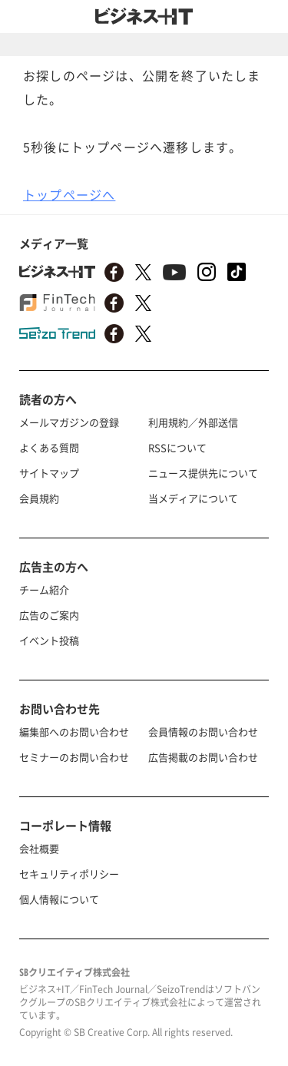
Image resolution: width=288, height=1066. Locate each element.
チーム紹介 (44, 589)
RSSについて (177, 447)
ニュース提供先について (203, 472)
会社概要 (39, 848)
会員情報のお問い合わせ (203, 731)
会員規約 (39, 498)
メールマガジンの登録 (69, 422)
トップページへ (69, 194)
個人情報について (59, 899)
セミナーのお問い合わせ (74, 757)
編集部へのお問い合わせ (74, 731)
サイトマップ (49, 472)
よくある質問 (49, 447)
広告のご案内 (49, 614)
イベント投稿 (49, 640)
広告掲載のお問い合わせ (203, 757)
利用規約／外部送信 (193, 422)
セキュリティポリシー (69, 873)
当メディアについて (193, 498)
